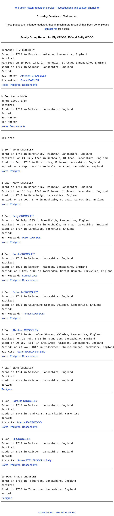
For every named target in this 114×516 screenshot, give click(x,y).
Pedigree (15, 84)
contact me (50, 28)
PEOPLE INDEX (66, 508)
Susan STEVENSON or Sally (34, 456)
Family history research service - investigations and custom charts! (57, 7)
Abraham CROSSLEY (33, 75)
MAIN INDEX (46, 508)
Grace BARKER (29, 80)
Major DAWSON (31, 236)
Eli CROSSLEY (22, 435)
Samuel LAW (29, 273)
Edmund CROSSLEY (25, 397)
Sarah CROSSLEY (24, 252)
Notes (4, 84)
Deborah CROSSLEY (25, 290)
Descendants (30, 84)
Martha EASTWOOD (29, 419)
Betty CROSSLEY (23, 215)
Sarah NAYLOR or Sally (31, 348)
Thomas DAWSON (33, 311)
